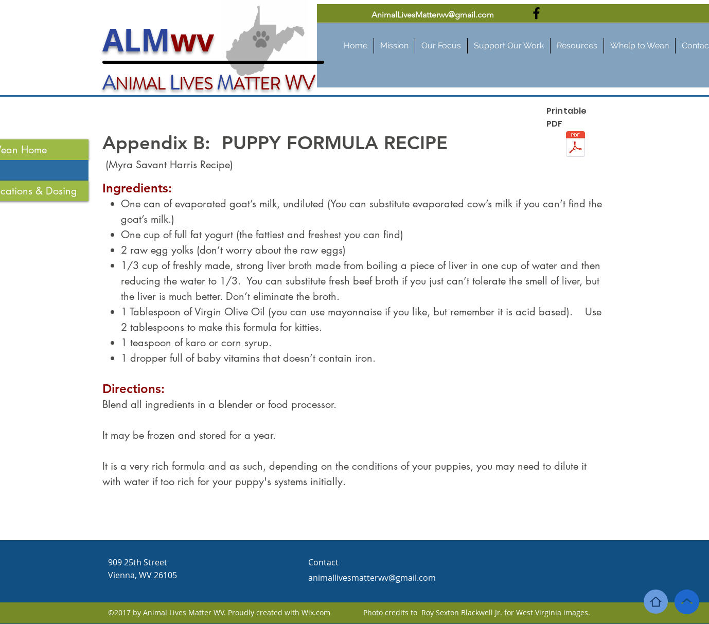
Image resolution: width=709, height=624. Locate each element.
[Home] (656, 602)
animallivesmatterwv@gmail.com (372, 577)
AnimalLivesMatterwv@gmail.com (432, 15)
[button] (577, 46)
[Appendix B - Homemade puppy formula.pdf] (575, 145)
